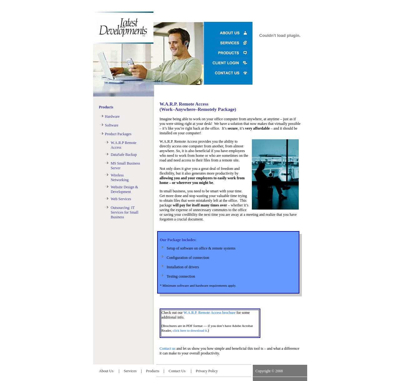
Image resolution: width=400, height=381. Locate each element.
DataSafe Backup (124, 154)
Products (106, 107)
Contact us (168, 348)
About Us (106, 371)
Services (130, 371)
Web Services (121, 199)
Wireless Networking (119, 177)
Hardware (112, 116)
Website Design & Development (124, 189)
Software (111, 125)
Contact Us (178, 371)
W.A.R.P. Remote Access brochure (209, 312)
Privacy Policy (207, 371)
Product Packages (118, 134)
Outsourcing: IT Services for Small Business (124, 212)
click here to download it (190, 330)
